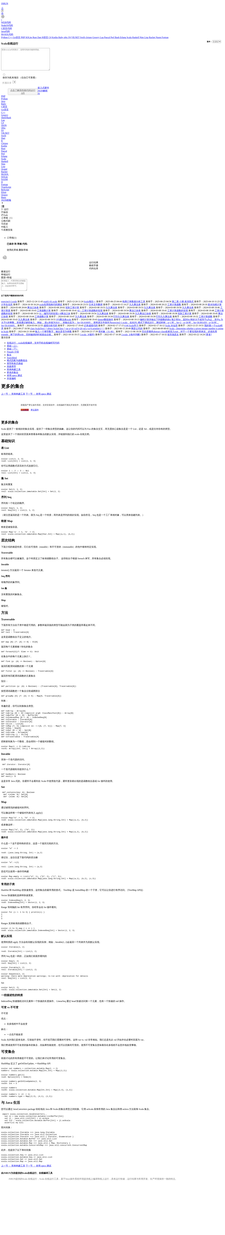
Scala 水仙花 (171, 332)
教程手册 (93, 270)
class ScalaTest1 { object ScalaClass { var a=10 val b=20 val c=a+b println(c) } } (67, 335)
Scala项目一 (90, 308)
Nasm (159, 37)
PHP (23, 37)
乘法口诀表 (33, 314)
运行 (5, 213)
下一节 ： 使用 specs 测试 (38, 400)
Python (4, 37)
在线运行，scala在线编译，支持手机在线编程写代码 (33, 349)
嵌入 (4, 231)
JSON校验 (6, 204)
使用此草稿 (12, 254)
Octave (4, 199)
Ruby (61, 37)
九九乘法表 (135, 311)
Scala (129, 37)
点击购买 (25, 416)
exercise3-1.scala (9, 308)
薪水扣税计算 (215, 311)
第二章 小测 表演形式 (183, 308)
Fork (4, 219)
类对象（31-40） (106, 338)
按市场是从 (173, 341)
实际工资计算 (72, 314)
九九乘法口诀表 (143, 320)
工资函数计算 (44, 317)
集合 (9, 361)
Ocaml (4, 173)
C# (50, 37)
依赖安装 (7, 234)
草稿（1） (7, 222)
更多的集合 (12, 379)
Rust (35, 37)
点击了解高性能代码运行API (22, 96)
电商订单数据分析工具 (133, 308)
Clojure (4, 147)
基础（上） (12, 352)
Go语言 (17, 37)
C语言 (4, 111)
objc (66, 37)
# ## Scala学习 (131, 332)
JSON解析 (43, 95)
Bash (117, 37)
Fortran (165, 37)
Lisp (146, 37)
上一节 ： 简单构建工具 (13, 400)
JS (39, 98)
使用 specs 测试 (14, 382)
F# (69, 37)
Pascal (107, 37)
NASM (4, 183)
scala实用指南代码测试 (50, 311)
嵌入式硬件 (43, 92)
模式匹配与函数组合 (17, 367)
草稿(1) (11, 242)
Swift (83, 37)
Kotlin (55, 37)
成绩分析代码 (50, 332)
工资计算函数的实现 (177, 317)
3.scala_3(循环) (87, 341)
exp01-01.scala (50, 308)
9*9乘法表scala (63, 326)
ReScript (5, 194)
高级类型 (11, 373)
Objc (3, 132)
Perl (113, 37)
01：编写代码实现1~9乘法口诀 (54, 320)
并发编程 (11, 385)
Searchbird (12, 364)
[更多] (208, 341)
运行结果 (93, 267)
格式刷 (5, 225)
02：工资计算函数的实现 (90, 317)
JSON (4, 129)
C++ (10, 37)
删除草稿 (23, 254)
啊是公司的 (137, 335)
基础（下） (12, 355)
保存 (4, 216)
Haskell (136, 37)
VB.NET (75, 37)
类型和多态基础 (15, 370)
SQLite (29, 37)
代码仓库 (93, 273)
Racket (152, 37)
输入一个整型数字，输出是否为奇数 (53, 338)
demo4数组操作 (105, 326)
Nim (142, 37)
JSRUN (4, 3)
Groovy (96, 37)
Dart (39, 37)
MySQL (5, 178)
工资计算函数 (174, 311)
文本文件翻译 (96, 311)
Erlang (123, 37)
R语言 (45, 37)
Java (3, 105)
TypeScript (6, 191)
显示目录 (5, 344)
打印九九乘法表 (121, 323)
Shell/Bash (6, 122)
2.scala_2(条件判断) (131, 341)
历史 (4, 228)
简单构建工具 (14, 376)
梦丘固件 (35, 416)
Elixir (3, 196)
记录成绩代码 (91, 332)
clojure (89, 37)
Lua (102, 37)
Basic (3, 201)
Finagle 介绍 (13, 358)
